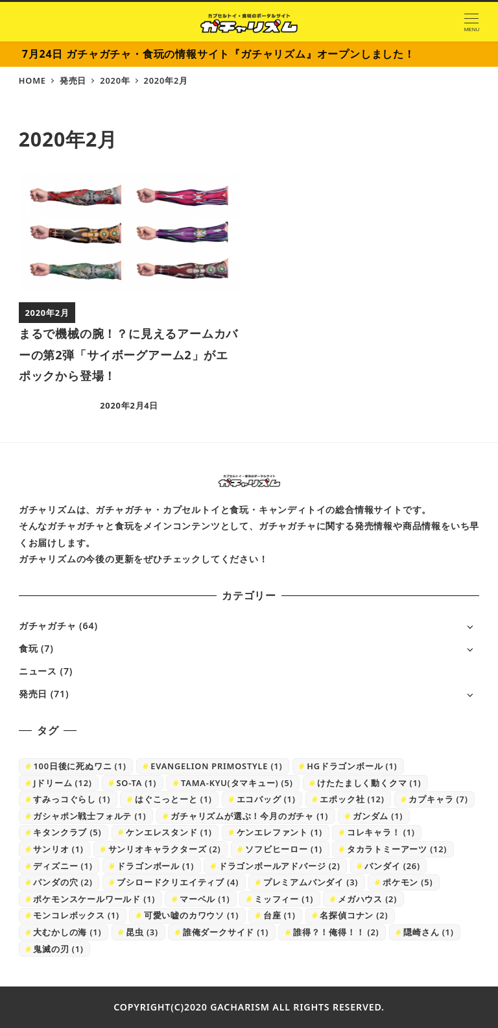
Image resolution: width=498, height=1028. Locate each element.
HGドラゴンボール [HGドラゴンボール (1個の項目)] (352, 766)
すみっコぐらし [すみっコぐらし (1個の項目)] (71, 799)
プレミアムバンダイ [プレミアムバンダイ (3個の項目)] (310, 882)
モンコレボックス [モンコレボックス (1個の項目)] (76, 915)
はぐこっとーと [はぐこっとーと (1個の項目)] (173, 799)
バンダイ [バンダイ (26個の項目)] (392, 866)
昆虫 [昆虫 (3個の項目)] (142, 932)
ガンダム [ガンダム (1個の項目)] (378, 816)
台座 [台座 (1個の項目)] (279, 915)
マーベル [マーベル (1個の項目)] (205, 899)
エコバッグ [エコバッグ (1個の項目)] (266, 799)
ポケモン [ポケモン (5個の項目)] (408, 882)
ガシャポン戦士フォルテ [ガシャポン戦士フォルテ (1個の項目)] (89, 816)
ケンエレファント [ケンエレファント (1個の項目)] (280, 832)
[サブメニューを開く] (469, 626)
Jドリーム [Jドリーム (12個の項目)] (62, 783)
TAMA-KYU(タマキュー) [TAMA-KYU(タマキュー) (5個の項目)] (237, 783)
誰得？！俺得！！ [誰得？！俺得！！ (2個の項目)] (336, 932)
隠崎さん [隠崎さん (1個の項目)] (428, 932)
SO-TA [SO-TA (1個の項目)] (136, 783)
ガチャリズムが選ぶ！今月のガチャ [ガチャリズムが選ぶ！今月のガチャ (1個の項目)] (249, 816)
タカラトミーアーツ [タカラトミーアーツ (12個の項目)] (397, 849)
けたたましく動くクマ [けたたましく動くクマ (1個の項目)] (369, 783)
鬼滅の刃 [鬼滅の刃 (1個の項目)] (58, 949)
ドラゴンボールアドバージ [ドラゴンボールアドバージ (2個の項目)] (279, 866)
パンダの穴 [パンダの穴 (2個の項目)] (62, 882)
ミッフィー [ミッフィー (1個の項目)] (283, 899)
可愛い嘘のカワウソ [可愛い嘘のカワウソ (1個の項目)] (191, 915)
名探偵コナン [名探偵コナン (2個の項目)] (354, 915)
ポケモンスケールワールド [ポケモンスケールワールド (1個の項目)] (94, 899)
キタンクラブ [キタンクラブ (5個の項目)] (67, 832)
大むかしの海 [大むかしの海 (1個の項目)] (67, 932)
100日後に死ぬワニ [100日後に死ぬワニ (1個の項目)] (79, 766)
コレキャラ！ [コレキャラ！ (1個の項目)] (381, 832)
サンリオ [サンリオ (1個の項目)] (58, 849)
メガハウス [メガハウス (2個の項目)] (367, 899)
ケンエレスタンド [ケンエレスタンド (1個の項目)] (169, 832)
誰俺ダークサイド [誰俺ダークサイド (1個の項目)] (226, 932)
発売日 (33, 693)
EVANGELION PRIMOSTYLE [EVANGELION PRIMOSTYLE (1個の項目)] (216, 766)
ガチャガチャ (48, 625)
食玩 (28, 648)
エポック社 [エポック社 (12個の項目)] (352, 799)
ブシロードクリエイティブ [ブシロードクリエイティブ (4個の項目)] (178, 882)
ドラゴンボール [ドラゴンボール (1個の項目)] (155, 866)
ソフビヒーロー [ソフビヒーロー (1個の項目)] (283, 849)
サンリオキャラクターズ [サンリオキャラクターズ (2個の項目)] (164, 849)
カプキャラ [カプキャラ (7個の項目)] (438, 799)
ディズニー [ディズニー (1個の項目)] (62, 866)
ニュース (38, 671)
